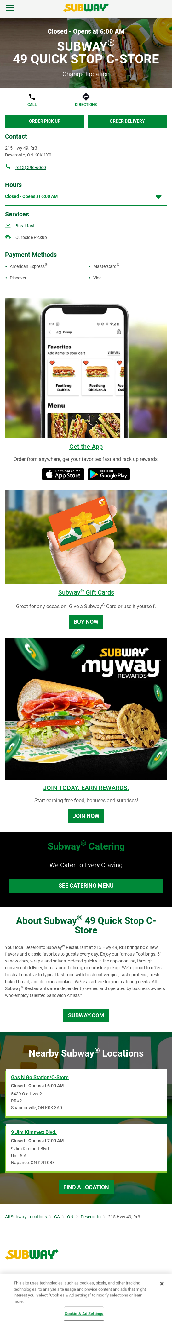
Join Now (86, 816)
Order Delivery (127, 121)
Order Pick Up (44, 121)
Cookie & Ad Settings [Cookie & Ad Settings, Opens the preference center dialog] (84, 1313)
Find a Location (86, 1187)
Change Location (86, 74)
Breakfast (25, 225)
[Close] (162, 1284)
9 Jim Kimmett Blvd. (34, 1132)
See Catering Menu (86, 885)
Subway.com (86, 1015)
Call (32, 105)
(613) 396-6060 (30, 167)
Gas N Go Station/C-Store (40, 1077)
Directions (86, 105)
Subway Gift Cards (86, 592)
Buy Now (86, 621)
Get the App (86, 446)
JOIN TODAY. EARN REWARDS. (86, 788)
